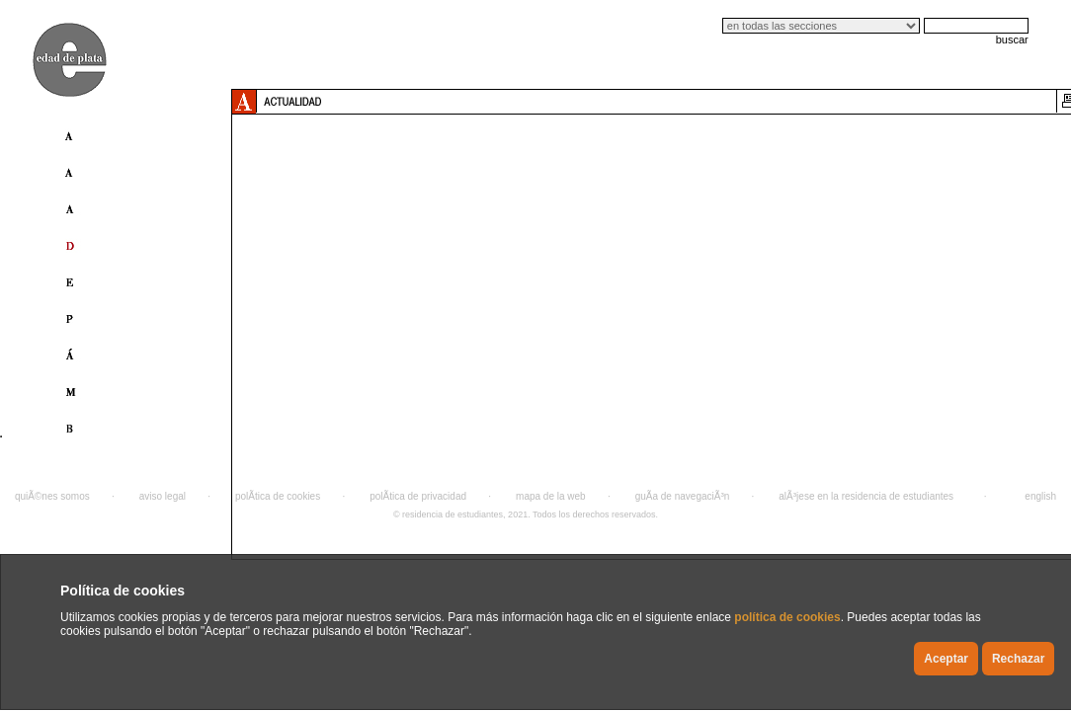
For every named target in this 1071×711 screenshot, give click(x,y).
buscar (1012, 39)
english (1040, 496)
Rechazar (1018, 659)
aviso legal (162, 496)
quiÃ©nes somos (52, 496)
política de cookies (787, 617)
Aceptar (946, 659)
